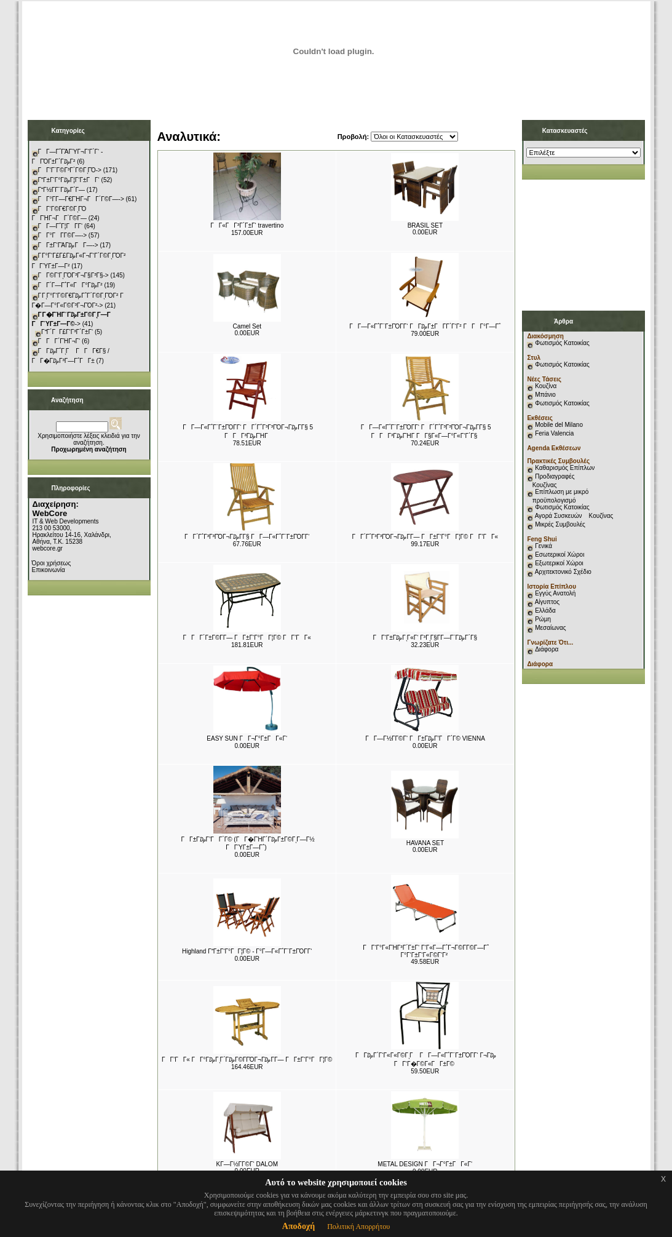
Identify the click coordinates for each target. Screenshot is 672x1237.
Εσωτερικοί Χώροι (559, 554)
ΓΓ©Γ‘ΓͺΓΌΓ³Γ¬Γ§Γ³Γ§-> (73, 275)
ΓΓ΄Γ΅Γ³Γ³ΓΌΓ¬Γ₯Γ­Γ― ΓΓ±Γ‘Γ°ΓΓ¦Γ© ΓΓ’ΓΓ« (425, 536)
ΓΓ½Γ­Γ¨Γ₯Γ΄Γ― (61, 189)
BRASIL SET (425, 225)
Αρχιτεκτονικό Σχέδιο (563, 571)
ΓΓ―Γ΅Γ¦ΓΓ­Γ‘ (60, 226)
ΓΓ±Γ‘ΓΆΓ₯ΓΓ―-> (68, 245)
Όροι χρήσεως (51, 563)
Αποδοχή (298, 1226)
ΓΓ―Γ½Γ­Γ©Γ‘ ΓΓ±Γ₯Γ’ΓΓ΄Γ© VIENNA (424, 738)
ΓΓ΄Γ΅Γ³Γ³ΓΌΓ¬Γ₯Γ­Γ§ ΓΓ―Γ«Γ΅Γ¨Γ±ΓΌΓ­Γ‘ (247, 536)
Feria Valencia (554, 433)
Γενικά (543, 546)
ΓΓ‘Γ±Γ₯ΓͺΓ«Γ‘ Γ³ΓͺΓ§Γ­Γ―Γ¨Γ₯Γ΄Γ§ (425, 637)
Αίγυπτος (547, 602)
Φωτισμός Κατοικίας (562, 343)
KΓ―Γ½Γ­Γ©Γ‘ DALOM (247, 1164)
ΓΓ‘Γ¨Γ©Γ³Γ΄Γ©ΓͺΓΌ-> (69, 170)
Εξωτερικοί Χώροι (559, 563)
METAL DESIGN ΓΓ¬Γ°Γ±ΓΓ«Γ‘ (425, 1164)
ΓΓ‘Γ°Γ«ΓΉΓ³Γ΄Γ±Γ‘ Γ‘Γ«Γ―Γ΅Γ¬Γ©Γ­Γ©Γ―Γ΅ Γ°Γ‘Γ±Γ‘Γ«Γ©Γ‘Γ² (426, 951)
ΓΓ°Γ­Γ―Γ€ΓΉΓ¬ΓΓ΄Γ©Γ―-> (81, 199)
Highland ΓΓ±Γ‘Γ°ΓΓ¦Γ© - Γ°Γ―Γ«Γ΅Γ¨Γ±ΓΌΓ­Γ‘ (247, 951)
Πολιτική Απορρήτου (358, 1226)
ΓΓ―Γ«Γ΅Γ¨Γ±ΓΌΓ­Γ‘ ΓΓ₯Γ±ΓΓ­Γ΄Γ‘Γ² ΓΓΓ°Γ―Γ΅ (424, 326)
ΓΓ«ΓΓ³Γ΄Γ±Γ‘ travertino (246, 225)
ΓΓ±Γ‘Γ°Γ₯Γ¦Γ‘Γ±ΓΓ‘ (69, 180)
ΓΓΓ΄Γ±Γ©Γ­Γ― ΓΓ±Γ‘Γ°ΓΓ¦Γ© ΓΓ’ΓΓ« (247, 637)
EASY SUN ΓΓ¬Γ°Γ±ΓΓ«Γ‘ (247, 738)
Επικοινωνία (48, 570)
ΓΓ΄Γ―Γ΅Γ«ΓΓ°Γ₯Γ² (70, 285)
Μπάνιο (545, 394)
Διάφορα (546, 649)
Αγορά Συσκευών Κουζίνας (574, 515)
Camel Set (246, 326)
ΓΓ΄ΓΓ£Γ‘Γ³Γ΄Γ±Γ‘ (67, 331)
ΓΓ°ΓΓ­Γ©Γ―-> (62, 235)
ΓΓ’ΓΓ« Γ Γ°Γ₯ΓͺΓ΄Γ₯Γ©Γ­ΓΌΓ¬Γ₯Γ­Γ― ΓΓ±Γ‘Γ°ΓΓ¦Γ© (247, 1059)
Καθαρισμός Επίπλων (564, 467)
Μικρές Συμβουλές (560, 524)
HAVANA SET (425, 843)
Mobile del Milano (559, 424)
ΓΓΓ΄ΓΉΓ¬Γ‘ (59, 341)
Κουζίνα (545, 386)
